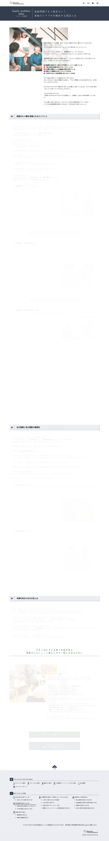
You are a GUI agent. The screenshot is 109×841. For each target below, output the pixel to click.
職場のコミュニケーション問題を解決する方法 (55, 808)
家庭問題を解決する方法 (21, 803)
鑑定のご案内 (47, 783)
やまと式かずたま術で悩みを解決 (22, 779)
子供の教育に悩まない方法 (23, 808)
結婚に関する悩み (19, 812)
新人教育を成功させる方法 (83, 799)
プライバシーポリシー (20, 786)
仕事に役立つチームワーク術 (50, 805)
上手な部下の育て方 (47, 802)
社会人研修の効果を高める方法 (84, 808)
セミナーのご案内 (19, 783)
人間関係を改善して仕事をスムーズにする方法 (53, 797)
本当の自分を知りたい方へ (22, 797)
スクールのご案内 (34, 783)
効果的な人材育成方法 (79, 797)
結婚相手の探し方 (21, 814)
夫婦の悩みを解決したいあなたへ (25, 806)
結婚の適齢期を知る (21, 817)
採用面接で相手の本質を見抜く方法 (85, 802)
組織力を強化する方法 (81, 805)
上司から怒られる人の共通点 (50, 799)
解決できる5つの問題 (18, 793)
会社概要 (81, 783)
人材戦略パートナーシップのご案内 (65, 783)
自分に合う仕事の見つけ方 (23, 799)
